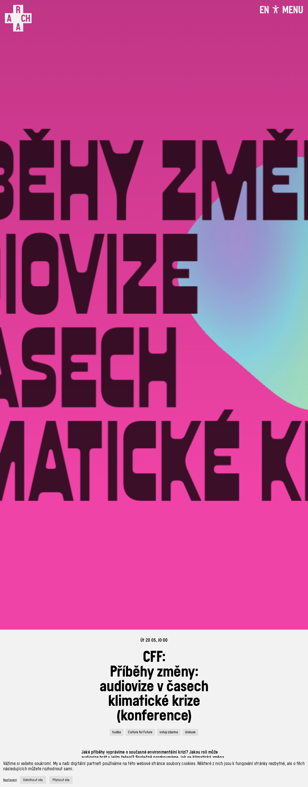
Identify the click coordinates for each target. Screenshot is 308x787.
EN (264, 10)
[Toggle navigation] (292, 10)
